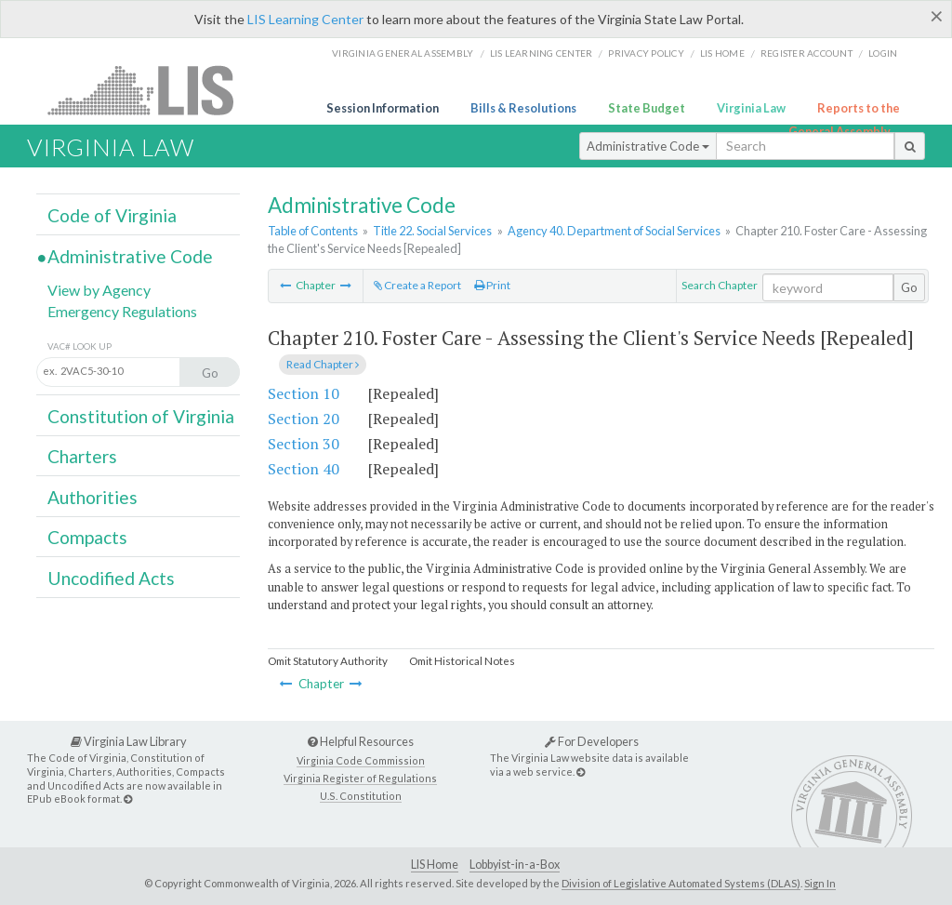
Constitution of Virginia (140, 416)
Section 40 (303, 469)
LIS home (722, 53)
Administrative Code (648, 146)
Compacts (87, 537)
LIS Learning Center (305, 19)
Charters (82, 456)
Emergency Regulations (122, 311)
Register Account (806, 53)
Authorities (92, 497)
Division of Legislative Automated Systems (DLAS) (681, 883)
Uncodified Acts (111, 578)
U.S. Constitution (361, 796)
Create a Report (417, 285)
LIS (151, 89)
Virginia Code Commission (361, 760)
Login (882, 53)
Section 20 (303, 418)
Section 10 (303, 393)
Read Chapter (322, 364)
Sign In (820, 883)
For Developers (592, 741)
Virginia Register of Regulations (360, 778)
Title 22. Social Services (432, 230)
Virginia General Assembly (402, 53)
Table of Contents (313, 230)
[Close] (937, 16)
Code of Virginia (112, 215)
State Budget (646, 107)
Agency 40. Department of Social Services (614, 230)
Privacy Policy (646, 53)
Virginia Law (751, 107)
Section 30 (303, 443)
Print (492, 285)
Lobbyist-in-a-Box (514, 865)
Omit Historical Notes (462, 661)
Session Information (382, 107)
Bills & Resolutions (523, 107)
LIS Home (434, 865)
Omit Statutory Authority (328, 661)
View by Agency (99, 290)
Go (909, 287)
